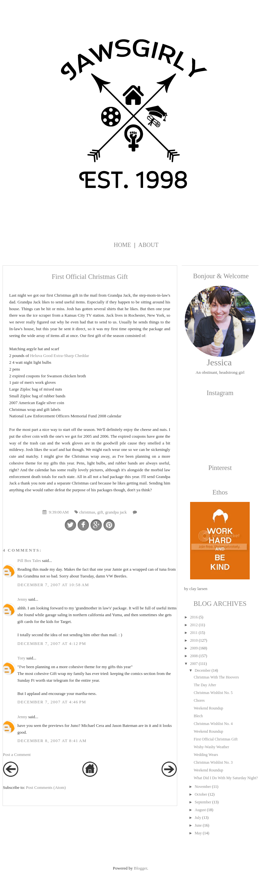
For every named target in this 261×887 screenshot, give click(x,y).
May (198, 833)
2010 (194, 640)
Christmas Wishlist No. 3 (213, 762)
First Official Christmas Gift (215, 739)
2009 (194, 648)
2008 (194, 656)
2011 (194, 632)
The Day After (205, 685)
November (203, 786)
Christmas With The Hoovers (216, 677)
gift (100, 512)
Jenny (22, 599)
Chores (199, 700)
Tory (21, 658)
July (198, 817)
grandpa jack (116, 512)
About (148, 245)
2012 (194, 625)
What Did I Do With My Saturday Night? (226, 778)
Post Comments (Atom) (46, 787)
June (198, 825)
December (202, 670)
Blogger (140, 868)
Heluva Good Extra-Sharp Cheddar (59, 355)
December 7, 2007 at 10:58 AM (53, 584)
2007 (194, 663)
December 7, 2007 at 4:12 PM (51, 643)
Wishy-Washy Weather (211, 747)
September (203, 802)
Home (122, 245)
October (201, 794)
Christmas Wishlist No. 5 (213, 692)
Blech (198, 716)
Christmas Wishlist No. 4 (213, 723)
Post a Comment (17, 754)
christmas (87, 512)
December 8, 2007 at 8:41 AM (52, 740)
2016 (194, 617)
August (200, 810)
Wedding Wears (206, 754)
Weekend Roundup (208, 708)
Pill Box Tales (29, 560)
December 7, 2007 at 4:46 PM (51, 701)
